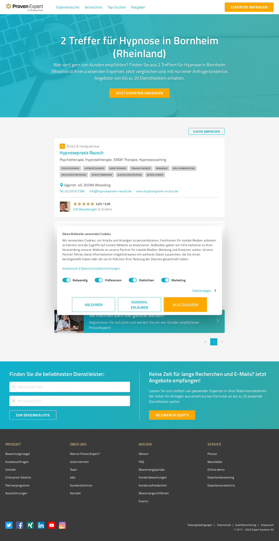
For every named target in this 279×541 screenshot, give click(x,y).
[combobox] (69, 387)
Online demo (191, 469)
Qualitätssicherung (245, 525)
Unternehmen (71, 462)
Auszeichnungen (16, 493)
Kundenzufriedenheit (136, 485)
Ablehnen (93, 306)
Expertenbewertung (196, 477)
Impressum (80, 270)
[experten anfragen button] (249, 7)
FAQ (124, 462)
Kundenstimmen (72, 485)
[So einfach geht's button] (172, 415)
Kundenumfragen (17, 462)
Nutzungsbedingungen (200, 525)
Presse (187, 454)
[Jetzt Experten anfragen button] (139, 93)
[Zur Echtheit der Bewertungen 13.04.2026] (257, 493)
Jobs (64, 477)
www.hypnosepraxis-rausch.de (157, 191)
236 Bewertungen (85, 209)
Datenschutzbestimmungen (110, 270)
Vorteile (10, 469)
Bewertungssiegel (17, 454)
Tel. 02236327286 (72, 191)
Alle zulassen (185, 306)
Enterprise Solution (18, 477)
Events (127, 501)
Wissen (127, 454)
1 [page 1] (213, 341)
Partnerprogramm (17, 485)
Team (65, 469)
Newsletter (190, 462)
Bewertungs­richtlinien (137, 493)
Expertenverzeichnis (196, 485)
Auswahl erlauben (139, 307)
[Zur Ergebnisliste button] (32, 415)
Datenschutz (223, 525)
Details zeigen (192, 293)
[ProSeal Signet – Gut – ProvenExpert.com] (257, 462)
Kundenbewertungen (136, 477)
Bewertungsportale (135, 469)
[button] (67, 7)
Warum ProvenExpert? (76, 454)
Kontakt (66, 493)
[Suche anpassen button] (206, 131)
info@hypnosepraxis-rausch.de (110, 191)
